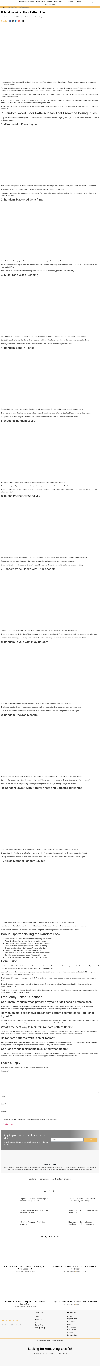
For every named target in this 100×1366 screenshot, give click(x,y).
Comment (5, 1071)
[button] (10, 21)
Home (3, 7)
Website (4, 1112)
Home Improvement (26, 2)
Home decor (58, 2)
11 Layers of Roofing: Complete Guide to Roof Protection (33, 1211)
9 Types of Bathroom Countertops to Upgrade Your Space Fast (33, 1199)
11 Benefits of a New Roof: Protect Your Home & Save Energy (81, 1199)
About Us (38, 1319)
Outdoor (78, 2)
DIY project (69, 2)
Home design (40, 2)
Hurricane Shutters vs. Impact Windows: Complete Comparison (81, 1223)
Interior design (38, 17)
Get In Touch (39, 1325)
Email (3, 1104)
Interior (49, 2)
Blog (36, 1322)
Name (3, 1096)
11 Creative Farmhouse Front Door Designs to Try (32, 1223)
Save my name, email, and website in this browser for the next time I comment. (30, 1119)
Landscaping (50, 4)
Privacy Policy (40, 1328)
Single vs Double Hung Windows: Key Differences (83, 1211)
